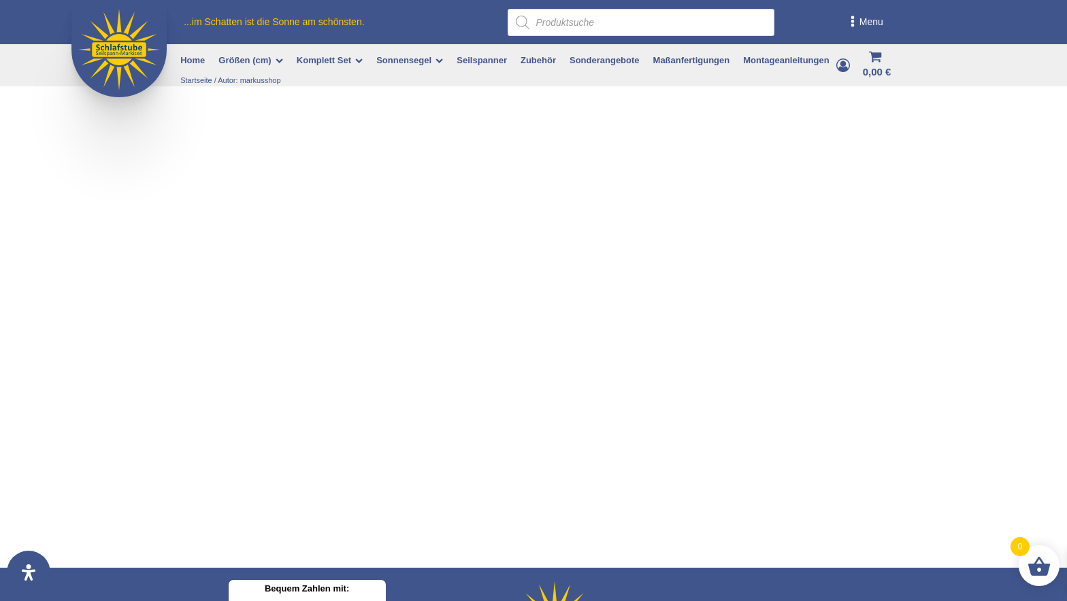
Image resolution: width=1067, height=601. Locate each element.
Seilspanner (482, 60)
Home (192, 60)
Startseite (196, 80)
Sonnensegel (409, 60)
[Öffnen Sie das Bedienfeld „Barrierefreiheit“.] (28, 572)
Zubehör (538, 60)
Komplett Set (330, 60)
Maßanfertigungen (691, 60)
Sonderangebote (605, 60)
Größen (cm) (250, 60)
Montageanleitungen (786, 60)
